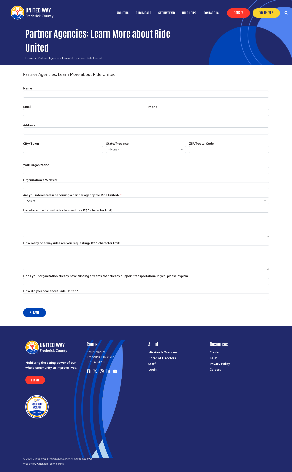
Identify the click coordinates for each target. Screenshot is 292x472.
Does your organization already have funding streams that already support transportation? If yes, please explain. (106, 275)
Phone (152, 106)
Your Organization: (36, 164)
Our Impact (143, 12)
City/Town (31, 143)
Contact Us (211, 12)
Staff (152, 363)
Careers (215, 369)
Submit (34, 312)
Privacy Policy (220, 363)
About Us (122, 12)
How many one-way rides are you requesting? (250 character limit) (71, 242)
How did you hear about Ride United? (50, 290)
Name (27, 88)
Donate (238, 12)
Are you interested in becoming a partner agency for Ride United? (71, 194)
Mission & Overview (163, 352)
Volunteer (266, 12)
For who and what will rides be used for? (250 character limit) (67, 209)
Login (152, 369)
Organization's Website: (40, 179)
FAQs (214, 358)
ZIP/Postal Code (201, 143)
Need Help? (189, 12)
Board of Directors (162, 358)
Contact (216, 352)
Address (29, 124)
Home (29, 58)
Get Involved (166, 12)
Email (27, 106)
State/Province (117, 143)
